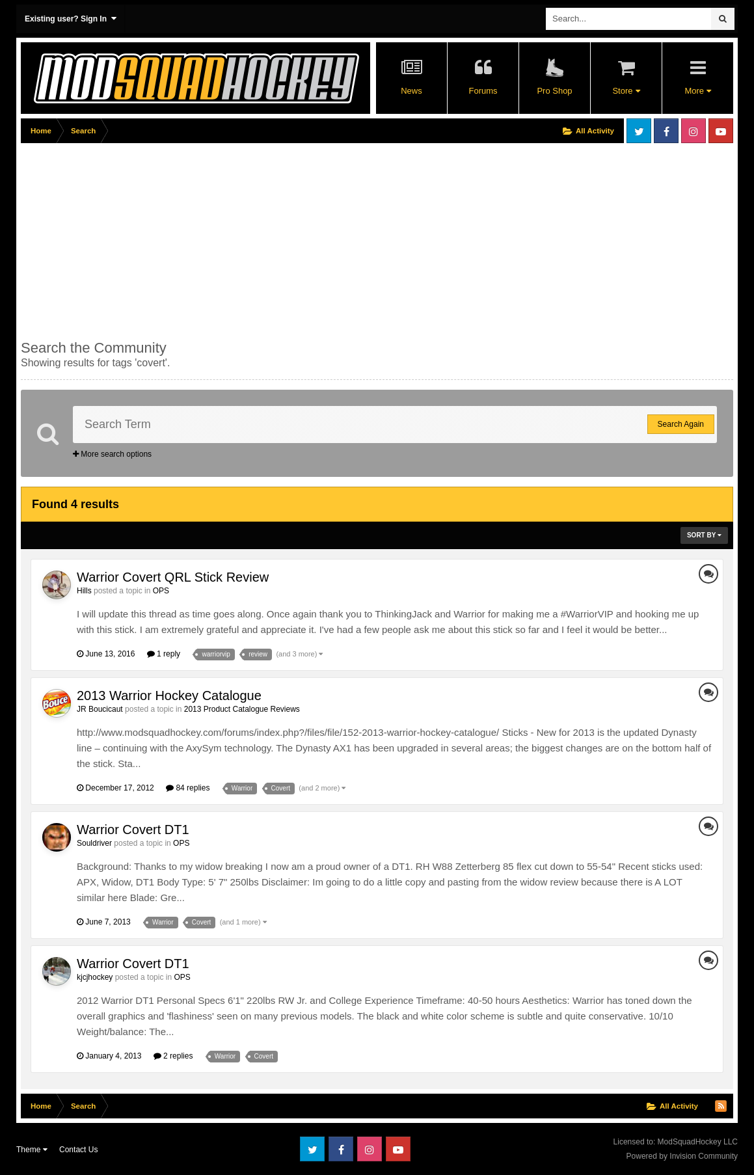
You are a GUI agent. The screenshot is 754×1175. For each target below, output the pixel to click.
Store (626, 91)
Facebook (666, 130)
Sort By (704, 535)
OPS (161, 590)
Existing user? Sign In (70, 18)
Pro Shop (554, 91)
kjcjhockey (95, 977)
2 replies (173, 1055)
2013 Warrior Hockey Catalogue (169, 695)
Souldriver (94, 843)
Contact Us (78, 1149)
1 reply (163, 653)
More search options (112, 454)
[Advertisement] (257, 239)
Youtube (720, 130)
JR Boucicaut (100, 709)
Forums (482, 91)
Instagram (693, 130)
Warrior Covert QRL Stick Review (173, 577)
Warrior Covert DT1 (133, 829)
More (697, 91)
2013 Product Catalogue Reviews (242, 709)
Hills (84, 590)
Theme (31, 1149)
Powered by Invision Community (682, 1156)
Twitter (638, 130)
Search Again (681, 424)
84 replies (187, 787)
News (411, 91)
